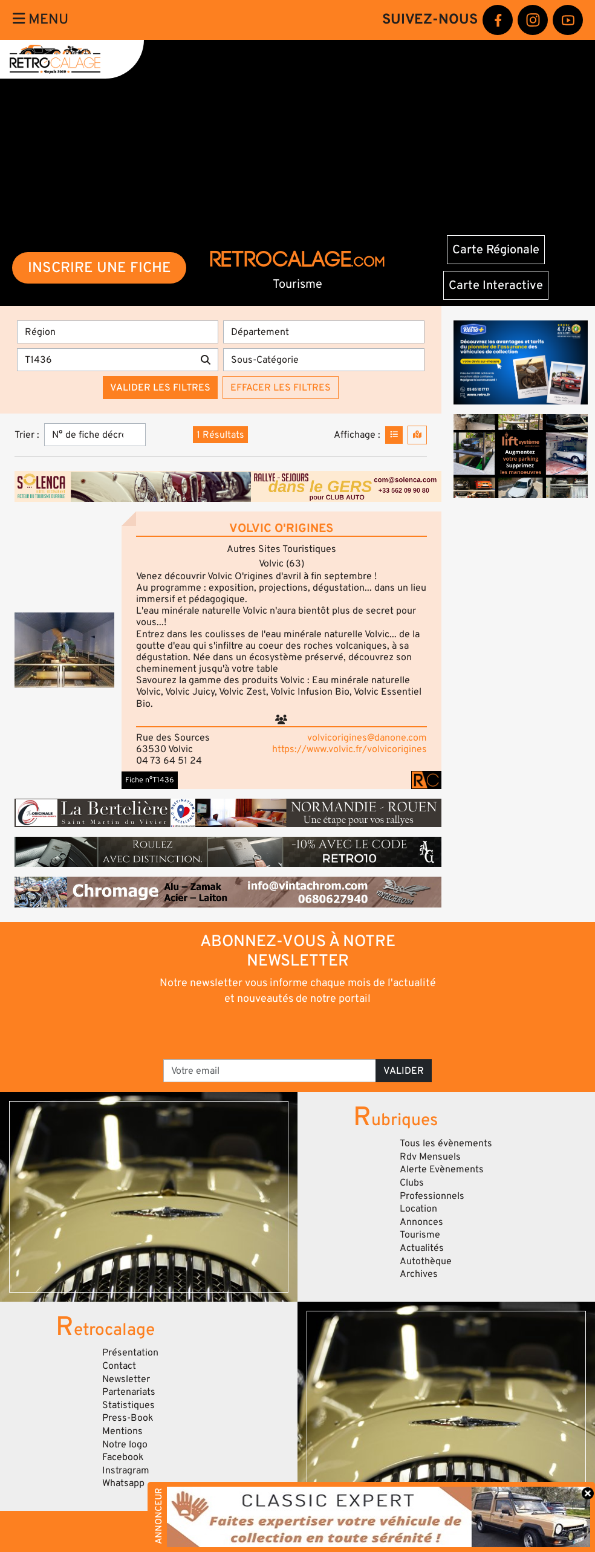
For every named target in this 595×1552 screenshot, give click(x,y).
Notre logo (125, 1444)
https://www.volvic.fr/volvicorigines (349, 749)
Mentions (122, 1431)
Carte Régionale (495, 249)
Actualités (422, 1248)
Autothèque (426, 1261)
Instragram (125, 1470)
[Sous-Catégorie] (323, 359)
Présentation (130, 1352)
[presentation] (281, 1031)
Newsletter (126, 1379)
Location (418, 1208)
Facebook (123, 1457)
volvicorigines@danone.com (367, 737)
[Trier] (95, 434)
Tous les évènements (446, 1143)
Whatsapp (123, 1483)
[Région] (117, 331)
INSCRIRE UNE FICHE (99, 268)
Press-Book (128, 1417)
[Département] (323, 331)
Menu (40, 19)
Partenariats (128, 1391)
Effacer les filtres (280, 387)
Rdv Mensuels (430, 1156)
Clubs (412, 1182)
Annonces (421, 1222)
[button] (64, 649)
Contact (119, 1365)
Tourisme (420, 1234)
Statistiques (128, 1405)
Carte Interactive (496, 285)
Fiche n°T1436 (149, 779)
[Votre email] (269, 1070)
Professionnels (432, 1196)
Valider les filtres (160, 387)
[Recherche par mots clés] (105, 359)
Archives (419, 1274)
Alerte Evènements (442, 1169)
